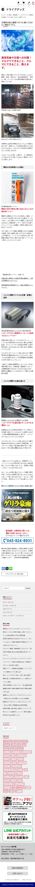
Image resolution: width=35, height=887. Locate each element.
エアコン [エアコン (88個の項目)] (6, 755)
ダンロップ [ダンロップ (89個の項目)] (7, 766)
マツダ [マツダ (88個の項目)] (26, 777)
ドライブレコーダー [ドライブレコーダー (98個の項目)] (9, 769)
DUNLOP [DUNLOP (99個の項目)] (16, 741)
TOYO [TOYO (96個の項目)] (24, 745)
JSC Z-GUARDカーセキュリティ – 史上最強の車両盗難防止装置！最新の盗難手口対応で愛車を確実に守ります (17, 688)
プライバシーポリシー (13, 880)
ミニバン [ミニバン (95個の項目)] (13, 780)
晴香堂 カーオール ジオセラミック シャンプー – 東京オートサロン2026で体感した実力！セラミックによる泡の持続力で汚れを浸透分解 (17, 632)
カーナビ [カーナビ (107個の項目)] (6, 759)
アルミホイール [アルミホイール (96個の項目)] (26, 752)
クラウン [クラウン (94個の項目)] (20, 759)
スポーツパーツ (7, 609)
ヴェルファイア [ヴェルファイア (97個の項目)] (19, 784)
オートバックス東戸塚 (7, 3)
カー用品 (9, 15)
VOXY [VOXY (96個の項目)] (12, 748)
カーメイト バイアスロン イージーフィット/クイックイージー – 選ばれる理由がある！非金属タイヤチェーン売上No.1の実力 (17, 662)
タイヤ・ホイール (8, 602)
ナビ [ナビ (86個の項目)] (26, 769)
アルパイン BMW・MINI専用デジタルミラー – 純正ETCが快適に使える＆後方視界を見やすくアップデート (17, 652)
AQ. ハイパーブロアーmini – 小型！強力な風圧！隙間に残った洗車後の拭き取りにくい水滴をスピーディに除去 (17, 678)
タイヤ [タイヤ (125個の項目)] (14, 762)
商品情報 (15, 15)
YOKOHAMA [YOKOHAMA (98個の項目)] (19, 748)
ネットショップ (23, 4)
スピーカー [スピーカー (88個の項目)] (7, 762)
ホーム (3, 15)
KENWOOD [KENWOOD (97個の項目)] (24, 741)
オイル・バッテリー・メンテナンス (13, 615)
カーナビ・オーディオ (9, 605)
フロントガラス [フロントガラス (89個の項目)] (8, 777)
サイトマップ (27, 880)
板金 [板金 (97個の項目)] (13, 787)
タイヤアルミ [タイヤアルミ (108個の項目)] (22, 762)
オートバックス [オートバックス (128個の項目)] (21, 755)
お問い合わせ (18, 873)
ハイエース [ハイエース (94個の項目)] (11, 773)
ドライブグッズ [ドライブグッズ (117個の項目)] (16, 766)
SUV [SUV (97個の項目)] (19, 745)
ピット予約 (29, 4)
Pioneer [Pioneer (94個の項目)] (14, 745)
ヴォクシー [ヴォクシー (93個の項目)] (7, 787)
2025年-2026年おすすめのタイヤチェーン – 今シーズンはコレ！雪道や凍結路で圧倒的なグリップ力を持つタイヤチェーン (17, 642)
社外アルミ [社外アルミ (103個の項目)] (27, 787)
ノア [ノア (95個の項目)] (5, 773)
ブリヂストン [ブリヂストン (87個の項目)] (19, 777)
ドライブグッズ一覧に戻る (14, 574)
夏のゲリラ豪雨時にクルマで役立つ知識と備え (17, 486)
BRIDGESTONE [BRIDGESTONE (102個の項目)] (8, 741)
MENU (33, 3)
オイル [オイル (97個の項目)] (13, 755)
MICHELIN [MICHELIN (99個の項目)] (7, 745)
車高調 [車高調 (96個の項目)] (6, 791)
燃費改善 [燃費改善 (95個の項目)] (19, 787)
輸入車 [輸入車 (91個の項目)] (11, 791)
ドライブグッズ (23, 15)
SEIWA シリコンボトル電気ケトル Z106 (14, 420)
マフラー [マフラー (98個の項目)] (6, 780)
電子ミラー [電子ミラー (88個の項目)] (18, 791)
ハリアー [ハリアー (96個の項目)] (19, 773)
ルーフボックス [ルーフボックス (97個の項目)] (8, 784)
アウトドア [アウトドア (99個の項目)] (7, 752)
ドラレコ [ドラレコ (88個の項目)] (20, 769)
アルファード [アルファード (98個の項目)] (16, 752)
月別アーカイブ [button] (8, 728)
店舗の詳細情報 (17, 868)
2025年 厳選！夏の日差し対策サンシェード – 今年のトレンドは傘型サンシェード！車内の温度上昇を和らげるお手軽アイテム (17, 712)
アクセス (18, 4)
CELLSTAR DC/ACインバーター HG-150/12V (16, 331)
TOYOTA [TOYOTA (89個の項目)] (6, 748)
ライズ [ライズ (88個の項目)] (20, 780)
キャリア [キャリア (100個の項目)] (13, 759)
